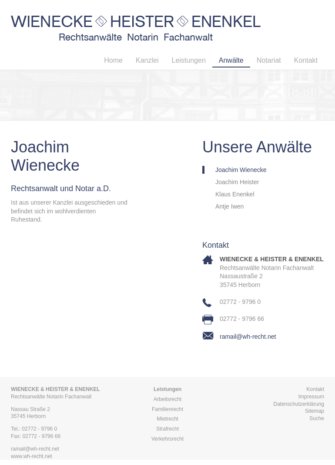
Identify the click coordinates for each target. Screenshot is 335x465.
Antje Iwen (229, 206)
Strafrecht (167, 429)
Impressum (311, 397)
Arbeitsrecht (167, 399)
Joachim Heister (237, 182)
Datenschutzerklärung (298, 404)
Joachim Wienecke (241, 169)
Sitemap (314, 411)
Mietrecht (167, 419)
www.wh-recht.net (31, 456)
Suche (316, 418)
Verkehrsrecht (167, 439)
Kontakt (315, 389)
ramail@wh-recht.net (248, 336)
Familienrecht (167, 409)
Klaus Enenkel (235, 194)
